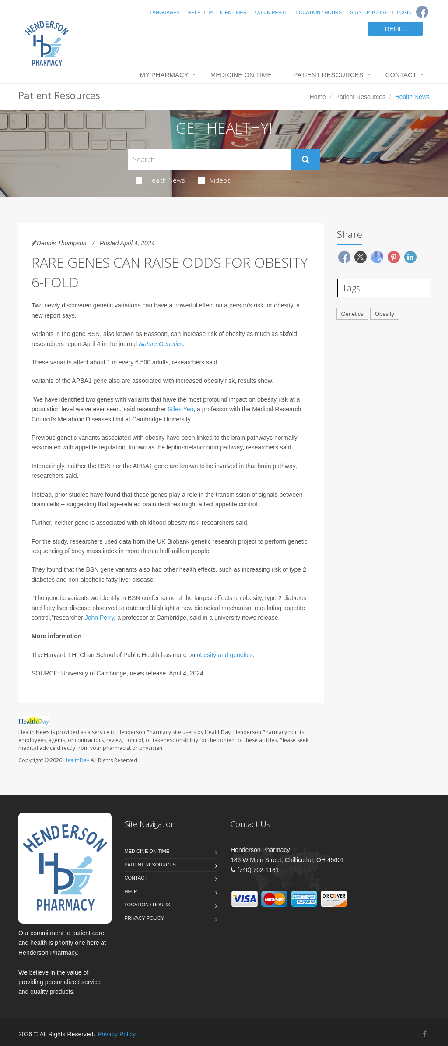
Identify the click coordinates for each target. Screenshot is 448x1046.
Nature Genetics (161, 343)
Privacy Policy (144, 918)
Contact (400, 74)
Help (194, 12)
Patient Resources (329, 74)
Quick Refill (271, 12)
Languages (164, 12)
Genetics (352, 314)
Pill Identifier (227, 12)
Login (404, 12)
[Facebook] (422, 12)
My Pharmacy (164, 74)
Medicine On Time (241, 74)
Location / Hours (319, 12)
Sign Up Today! (369, 12)
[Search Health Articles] (209, 159)
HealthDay (76, 760)
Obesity (384, 314)
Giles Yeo (180, 409)
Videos (214, 180)
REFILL (395, 28)
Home (318, 96)
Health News (160, 180)
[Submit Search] (305, 159)
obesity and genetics (225, 654)
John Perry (99, 617)
